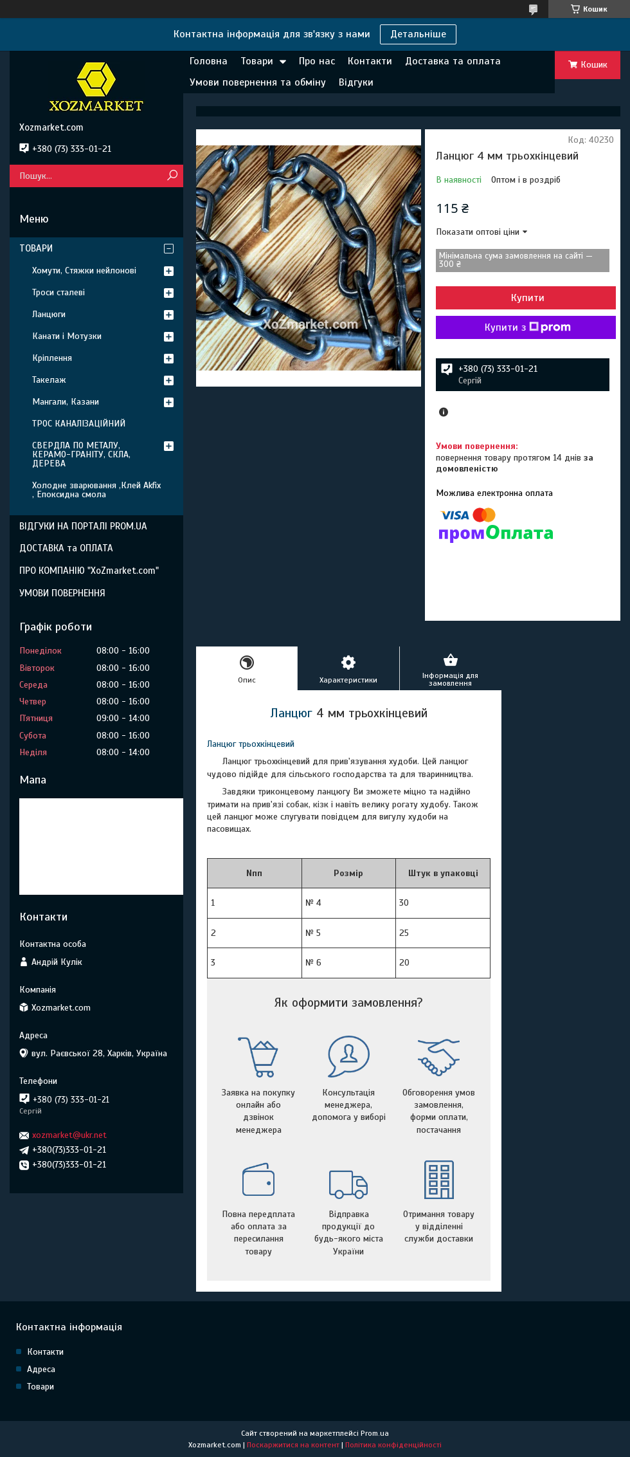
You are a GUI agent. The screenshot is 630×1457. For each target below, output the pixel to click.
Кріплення (52, 358)
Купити (527, 297)
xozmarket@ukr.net (69, 1135)
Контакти (370, 61)
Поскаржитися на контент (293, 1444)
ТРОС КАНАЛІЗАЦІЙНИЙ (78, 423)
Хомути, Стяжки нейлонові (84, 270)
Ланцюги (49, 314)
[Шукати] (172, 176)
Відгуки (356, 82)
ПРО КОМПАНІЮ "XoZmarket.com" (89, 570)
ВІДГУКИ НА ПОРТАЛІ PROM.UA (83, 526)
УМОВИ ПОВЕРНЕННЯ (62, 593)
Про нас (317, 61)
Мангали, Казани (65, 401)
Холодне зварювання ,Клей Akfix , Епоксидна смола (96, 490)
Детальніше (418, 34)
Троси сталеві (58, 292)
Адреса (41, 1369)
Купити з (528, 327)
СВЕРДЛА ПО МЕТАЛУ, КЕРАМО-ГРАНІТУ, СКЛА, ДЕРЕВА (81, 454)
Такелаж (49, 379)
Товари (256, 61)
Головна (209, 61)
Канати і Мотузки (67, 336)
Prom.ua (375, 1433)
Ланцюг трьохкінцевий (250, 743)
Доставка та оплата (453, 61)
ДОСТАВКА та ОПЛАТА (66, 548)
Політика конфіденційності (393, 1444)
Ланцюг (291, 713)
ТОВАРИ (36, 248)
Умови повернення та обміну (258, 82)
